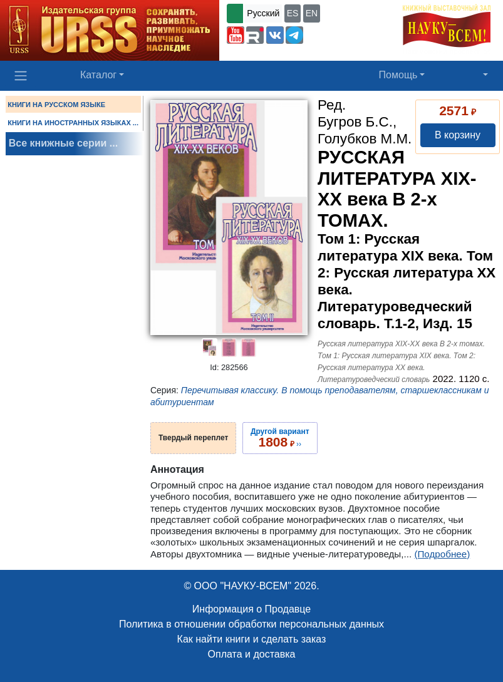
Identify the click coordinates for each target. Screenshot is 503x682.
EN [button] (312, 13)
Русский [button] (263, 13)
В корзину (457, 135)
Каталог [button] (98, 75)
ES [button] (293, 13)
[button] (235, 35)
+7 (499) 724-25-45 (344, 34)
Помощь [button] (398, 75)
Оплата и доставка (252, 654)
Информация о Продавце (251, 609)
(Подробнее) (442, 554)
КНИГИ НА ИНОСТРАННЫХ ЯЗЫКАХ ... (73, 123)
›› (280, 437)
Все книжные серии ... (63, 143)
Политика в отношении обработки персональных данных (251, 624)
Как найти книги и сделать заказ (251, 639)
